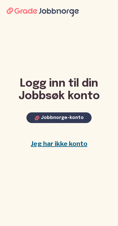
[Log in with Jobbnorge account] (59, 117)
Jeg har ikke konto (59, 144)
